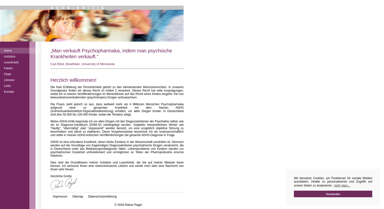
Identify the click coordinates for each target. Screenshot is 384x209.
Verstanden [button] (333, 194)
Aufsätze (9, 56)
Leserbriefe (11, 62)
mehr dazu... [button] (342, 185)
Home (8, 50)
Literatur (9, 80)
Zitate (7, 74)
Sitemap (77, 196)
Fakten (8, 68)
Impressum (60, 196)
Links (7, 86)
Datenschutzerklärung (102, 196)
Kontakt (9, 91)
